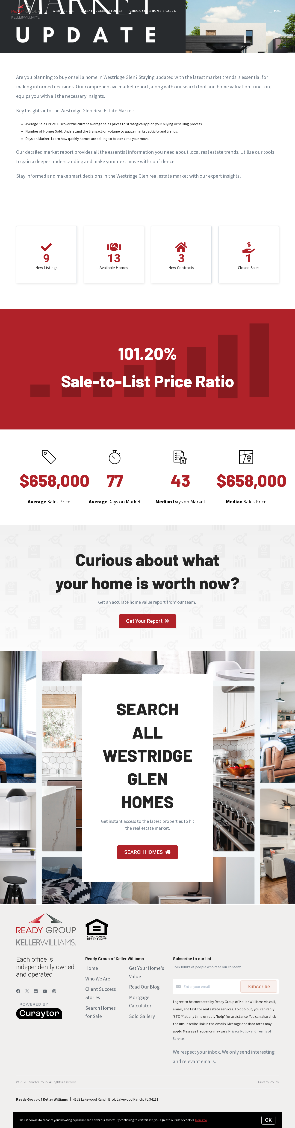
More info (201, 1120)
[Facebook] (18, 991)
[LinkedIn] (36, 991)
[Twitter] (27, 991)
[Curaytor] (39, 1018)
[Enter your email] (211, 986)
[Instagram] (54, 991)
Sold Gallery (142, 1016)
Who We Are (97, 978)
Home (91, 968)
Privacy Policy (268, 1082)
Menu (274, 11)
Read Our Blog (144, 986)
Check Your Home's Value (153, 10)
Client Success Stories (102, 10)
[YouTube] (45, 991)
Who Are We (63, 10)
